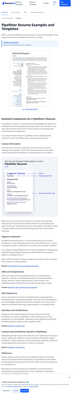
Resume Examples (33, 3)
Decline (15, 391)
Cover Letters (16, 12)
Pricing (45, 3)
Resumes (5, 12)
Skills (25, 12)
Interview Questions (37, 12)
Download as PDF (29, 109)
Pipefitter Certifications (16, 326)
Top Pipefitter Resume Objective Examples (23, 266)
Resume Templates (19, 3)
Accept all (24, 391)
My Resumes (64, 3)
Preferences (6, 391)
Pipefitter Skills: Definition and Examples (22, 287)
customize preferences (14, 386)
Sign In (54, 3)
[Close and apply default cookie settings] (69, 377)
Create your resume (10, 42)
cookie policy (33, 386)
